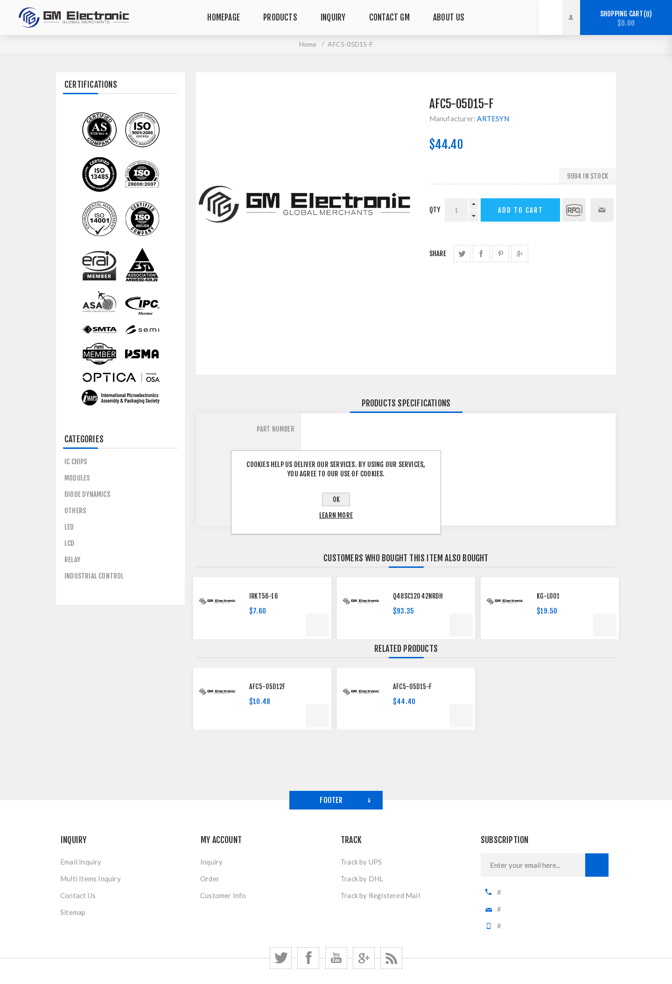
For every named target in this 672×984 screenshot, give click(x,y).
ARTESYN (493, 118)
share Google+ (519, 253)
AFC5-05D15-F (412, 687)
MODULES (77, 478)
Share (438, 253)
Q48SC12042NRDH (418, 596)
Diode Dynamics (87, 494)
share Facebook (481, 253)
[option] (262, 608)
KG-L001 (548, 596)
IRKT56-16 (263, 596)
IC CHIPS (75, 461)
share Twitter (462, 253)
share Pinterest (500, 253)
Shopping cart (626, 18)
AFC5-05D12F (267, 687)
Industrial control (94, 576)
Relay (72, 559)
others (75, 510)
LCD (69, 543)
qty (435, 209)
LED (69, 527)
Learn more (336, 515)
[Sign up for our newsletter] (533, 865)
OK (336, 499)
